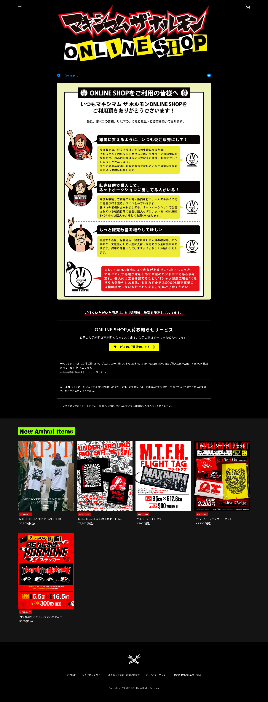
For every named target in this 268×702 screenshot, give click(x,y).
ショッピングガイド (73, 405)
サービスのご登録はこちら (132, 347)
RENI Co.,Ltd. (133, 688)
